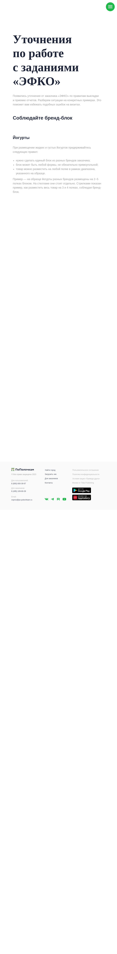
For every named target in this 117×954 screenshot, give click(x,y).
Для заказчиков (51, 478)
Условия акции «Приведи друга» (86, 479)
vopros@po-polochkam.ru (21, 500)
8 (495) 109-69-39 (18, 491)
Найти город (50, 470)
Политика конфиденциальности (85, 474)
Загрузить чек (50, 474)
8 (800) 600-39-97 (18, 484)
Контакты (49, 483)
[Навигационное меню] (110, 6)
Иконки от (76, 483)
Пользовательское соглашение (85, 470)
